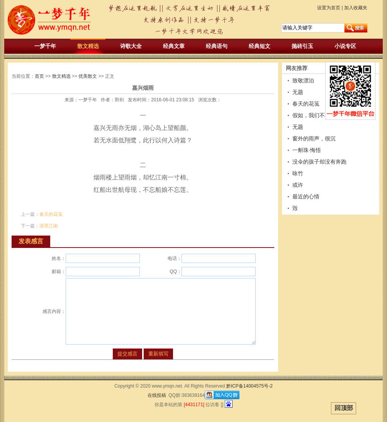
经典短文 (259, 46)
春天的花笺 (51, 214)
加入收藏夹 (355, 7)
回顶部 (343, 408)
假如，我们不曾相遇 (316, 115)
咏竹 (297, 173)
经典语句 (216, 46)
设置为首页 (328, 7)
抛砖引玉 (302, 46)
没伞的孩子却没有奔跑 (319, 162)
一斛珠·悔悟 (306, 150)
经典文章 (174, 46)
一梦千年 (45, 46)
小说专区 (345, 46)
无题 (297, 92)
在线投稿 (157, 395)
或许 (297, 185)
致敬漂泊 (303, 80)
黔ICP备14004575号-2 (249, 386)
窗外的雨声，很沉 (314, 138)
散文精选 (88, 46)
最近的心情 (305, 196)
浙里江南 (48, 226)
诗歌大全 (131, 46)
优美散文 (87, 76)
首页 (39, 76)
